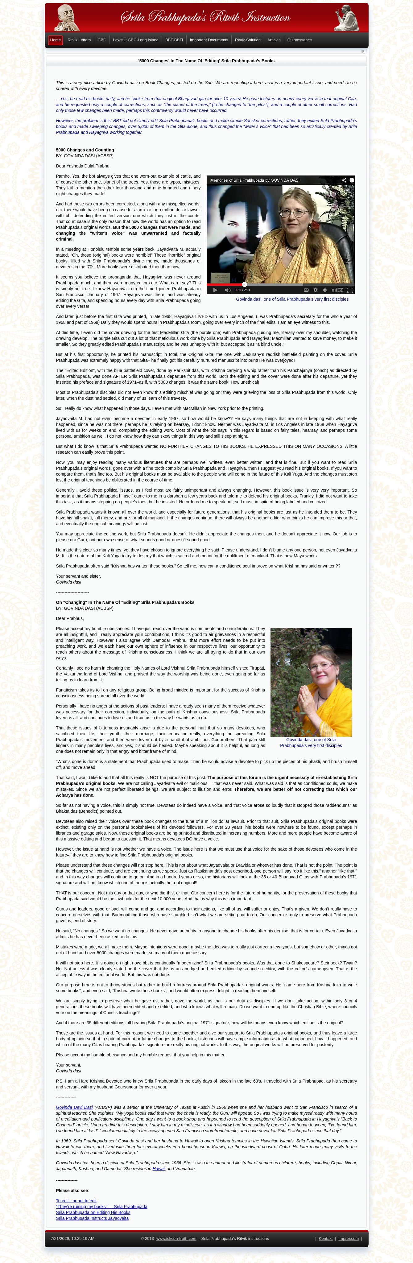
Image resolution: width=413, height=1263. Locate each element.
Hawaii (159, 1168)
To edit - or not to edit (76, 1200)
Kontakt (325, 1238)
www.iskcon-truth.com (176, 1238)
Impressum (348, 1238)
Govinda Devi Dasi (74, 1107)
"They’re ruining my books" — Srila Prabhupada (101, 1206)
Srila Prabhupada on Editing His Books (93, 1212)
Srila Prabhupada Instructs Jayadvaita (92, 1218)
